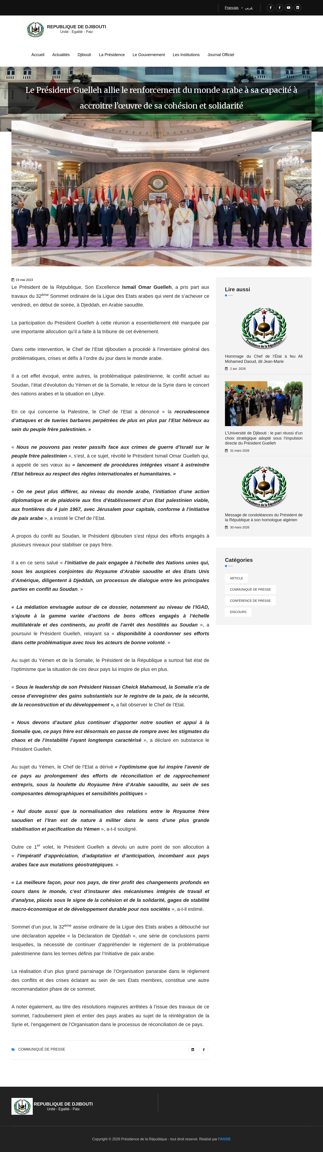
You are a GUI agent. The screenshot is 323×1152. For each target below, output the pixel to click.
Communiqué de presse (41, 1049)
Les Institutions (186, 55)
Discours (238, 612)
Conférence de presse (250, 600)
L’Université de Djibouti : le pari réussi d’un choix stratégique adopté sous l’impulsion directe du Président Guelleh (264, 438)
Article (236, 578)
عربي (249, 8)
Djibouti (84, 55)
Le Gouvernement (149, 55)
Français (231, 8)
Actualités (61, 55)
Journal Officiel (220, 55)
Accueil (37, 55)
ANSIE (225, 1139)
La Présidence (112, 55)
